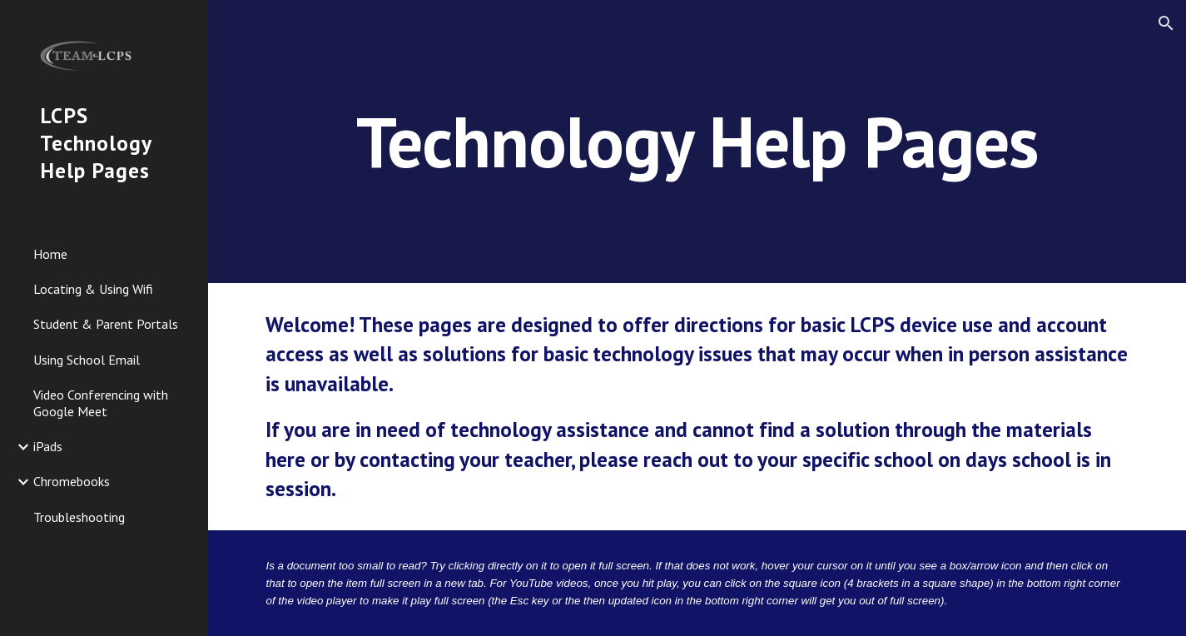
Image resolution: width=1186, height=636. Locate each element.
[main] (696, 141)
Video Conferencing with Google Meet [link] (100, 402)
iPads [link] (47, 446)
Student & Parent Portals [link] (105, 324)
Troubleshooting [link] (79, 517)
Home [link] (50, 254)
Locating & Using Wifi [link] (93, 289)
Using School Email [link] (86, 359)
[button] (1166, 23)
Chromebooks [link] (71, 481)
